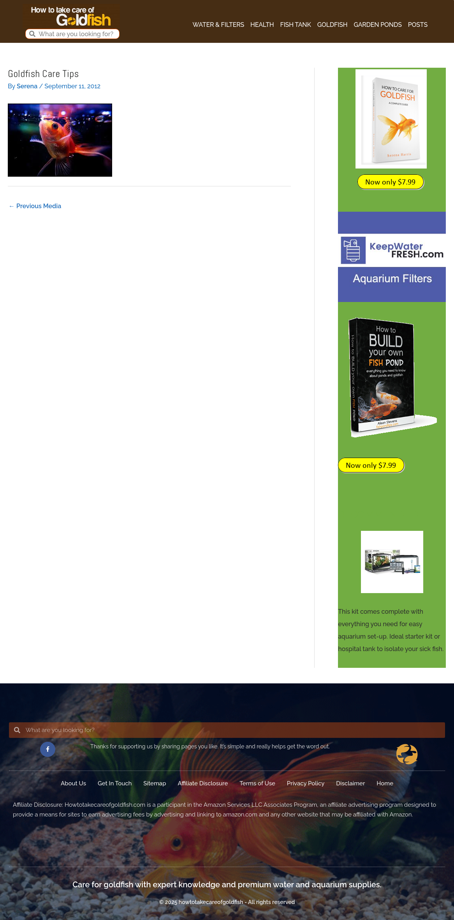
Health (262, 24)
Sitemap (154, 783)
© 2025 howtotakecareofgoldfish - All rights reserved (227, 902)
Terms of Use (257, 783)
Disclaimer (350, 783)
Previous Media (35, 206)
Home (385, 783)
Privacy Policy (305, 783)
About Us (73, 783)
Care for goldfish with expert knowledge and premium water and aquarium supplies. (226, 884)
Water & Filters (218, 24)
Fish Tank (295, 24)
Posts (418, 24)
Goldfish (332, 24)
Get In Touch (115, 783)
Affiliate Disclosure (203, 783)
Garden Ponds (377, 24)
